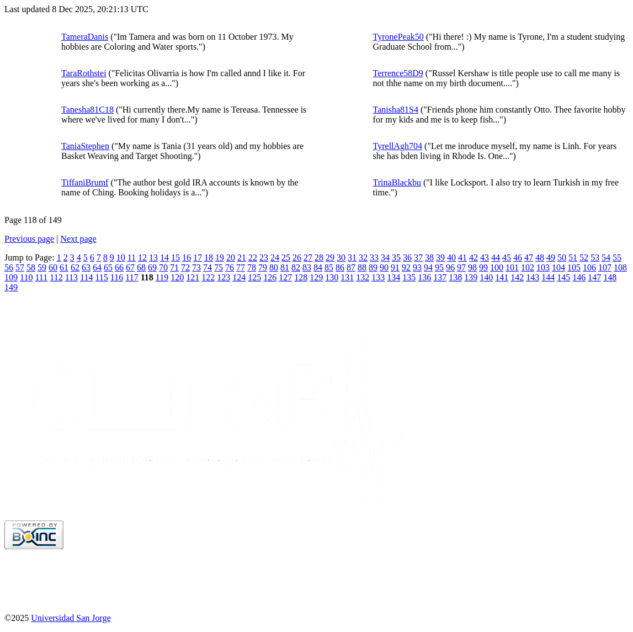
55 (617, 257)
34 (385, 257)
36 (407, 257)
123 (223, 277)
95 (439, 267)
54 (606, 257)
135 (409, 277)
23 (263, 257)
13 (153, 257)
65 (108, 267)
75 (218, 267)
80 (273, 267)
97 (461, 267)
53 (595, 257)
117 (131, 277)
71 (174, 267)
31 (352, 257)
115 (101, 277)
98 (472, 267)
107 (604, 267)
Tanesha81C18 (87, 109)
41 (462, 257)
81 (284, 267)
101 (512, 267)
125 (254, 277)
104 (558, 267)
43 (484, 257)
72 (185, 267)
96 (450, 267)
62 (75, 267)
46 (517, 257)
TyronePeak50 (398, 36)
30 (341, 257)
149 (11, 287)
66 (119, 267)
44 (495, 257)
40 (451, 257)
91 (395, 267)
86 (340, 267)
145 (563, 277)
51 (572, 257)
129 (316, 277)
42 (473, 257)
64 (97, 267)
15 (175, 257)
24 (274, 257)
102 (527, 267)
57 (19, 267)
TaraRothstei (84, 73)
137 (439, 277)
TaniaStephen (85, 146)
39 (440, 257)
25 (285, 257)
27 (308, 257)
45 (506, 257)
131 (347, 277)
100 (496, 267)
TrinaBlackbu (397, 182)
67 (130, 267)
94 (428, 267)
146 (579, 277)
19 (219, 257)
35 (396, 257)
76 (229, 267)
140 (486, 277)
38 (429, 257)
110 (26, 277)
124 (239, 277)
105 (574, 267)
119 (162, 277)
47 (528, 257)
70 (163, 267)
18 (208, 257)
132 (362, 277)
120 (177, 277)
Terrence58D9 (398, 73)
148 (609, 277)
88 (362, 267)
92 (406, 267)
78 (251, 267)
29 (330, 257)
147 (594, 277)
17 (197, 257)
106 (589, 267)
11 (131, 257)
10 (120, 257)
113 (71, 277)
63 (86, 267)
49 (550, 257)
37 (418, 257)
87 (351, 267)
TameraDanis (84, 36)
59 (42, 267)
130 (331, 277)
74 (207, 267)
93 (417, 267)
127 (285, 277)
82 (295, 267)
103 (543, 267)
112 (56, 277)
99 (483, 267)
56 (8, 267)
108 (620, 267)
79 (262, 267)
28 (319, 257)
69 (152, 267)
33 (374, 257)
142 (517, 277)
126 (269, 277)
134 (393, 277)
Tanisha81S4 (395, 109)
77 (240, 267)
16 (186, 257)
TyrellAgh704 (398, 146)
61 (64, 267)
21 (241, 257)
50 (561, 257)
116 (116, 277)
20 (230, 257)
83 (306, 267)
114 (86, 277)
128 (300, 277)
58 (30, 267)
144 (548, 277)
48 (539, 257)
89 (373, 267)
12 (142, 257)
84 (317, 267)
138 (455, 277)
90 (384, 267)
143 (532, 277)
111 (41, 277)
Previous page (29, 238)
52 (583, 257)
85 (329, 267)
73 (196, 267)
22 (252, 257)
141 (501, 277)
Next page (78, 238)
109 (11, 277)
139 (470, 277)
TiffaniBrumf (84, 182)
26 (296, 257)
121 (192, 277)
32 (363, 257)
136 (424, 277)
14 (164, 257)
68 (141, 267)
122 (208, 277)
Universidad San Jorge (71, 618)
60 (53, 267)
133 (378, 277)
